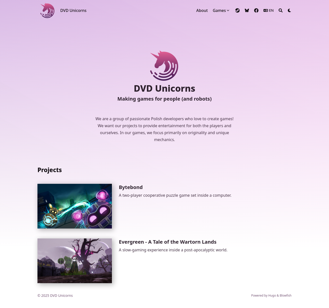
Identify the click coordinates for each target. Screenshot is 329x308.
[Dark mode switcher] (290, 10)
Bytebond (131, 187)
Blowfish (286, 295)
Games (219, 10)
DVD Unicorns (73, 10)
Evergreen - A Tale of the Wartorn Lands (168, 241)
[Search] (281, 10)
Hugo (272, 295)
